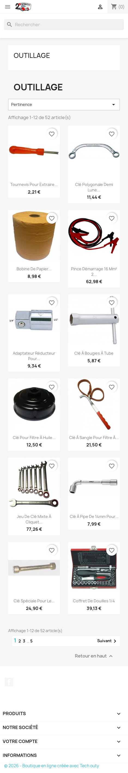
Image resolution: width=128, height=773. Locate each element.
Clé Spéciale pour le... (34, 600)
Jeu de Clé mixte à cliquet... (34, 519)
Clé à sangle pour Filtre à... (94, 437)
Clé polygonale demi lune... (94, 187)
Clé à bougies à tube (94, 353)
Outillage (32, 55)
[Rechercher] (64, 24)
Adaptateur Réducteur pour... (34, 356)
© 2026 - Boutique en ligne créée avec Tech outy (51, 766)
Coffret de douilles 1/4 (94, 600)
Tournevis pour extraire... (34, 184)
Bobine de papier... (34, 268)
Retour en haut (94, 656)
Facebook (9, 682)
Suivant (107, 641)
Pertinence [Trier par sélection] (64, 104)
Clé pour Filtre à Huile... (34, 437)
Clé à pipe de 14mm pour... (94, 516)
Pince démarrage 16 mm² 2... (94, 271)
